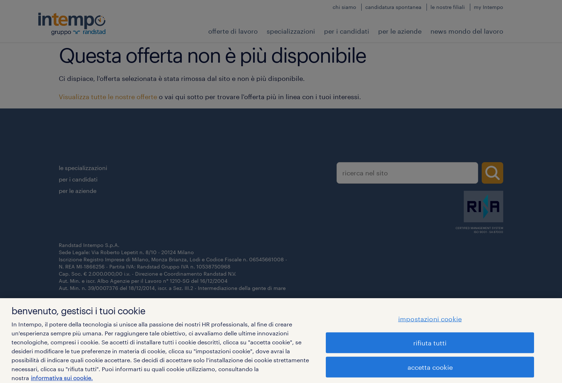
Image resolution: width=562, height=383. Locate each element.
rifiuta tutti (430, 345)
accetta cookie (430, 369)
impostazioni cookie (430, 321)
